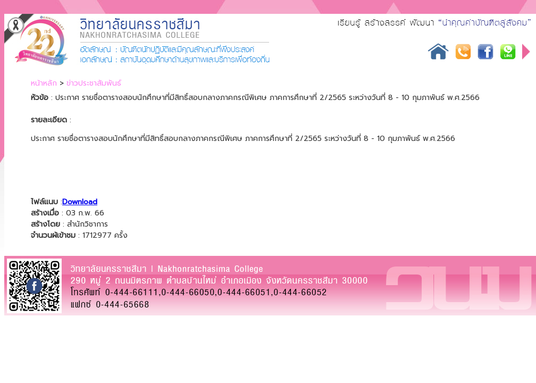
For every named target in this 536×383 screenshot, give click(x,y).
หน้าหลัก (44, 83)
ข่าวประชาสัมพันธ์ (93, 83)
